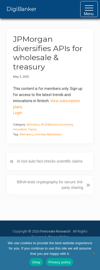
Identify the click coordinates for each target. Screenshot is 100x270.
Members (33, 124)
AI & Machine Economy (57, 124)
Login (17, 113)
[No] (93, 253)
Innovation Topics (25, 129)
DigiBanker (21, 9)
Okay (36, 262)
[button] (89, 9)
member (40, 134)
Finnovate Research (55, 231)
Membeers (54, 134)
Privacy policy (60, 262)
